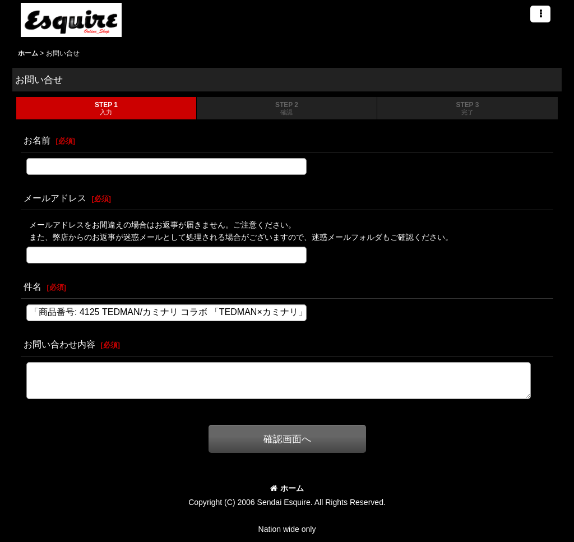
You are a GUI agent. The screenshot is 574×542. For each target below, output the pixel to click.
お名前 (37, 140)
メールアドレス (55, 198)
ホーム (287, 488)
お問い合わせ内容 (59, 344)
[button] (540, 14)
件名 (32, 286)
